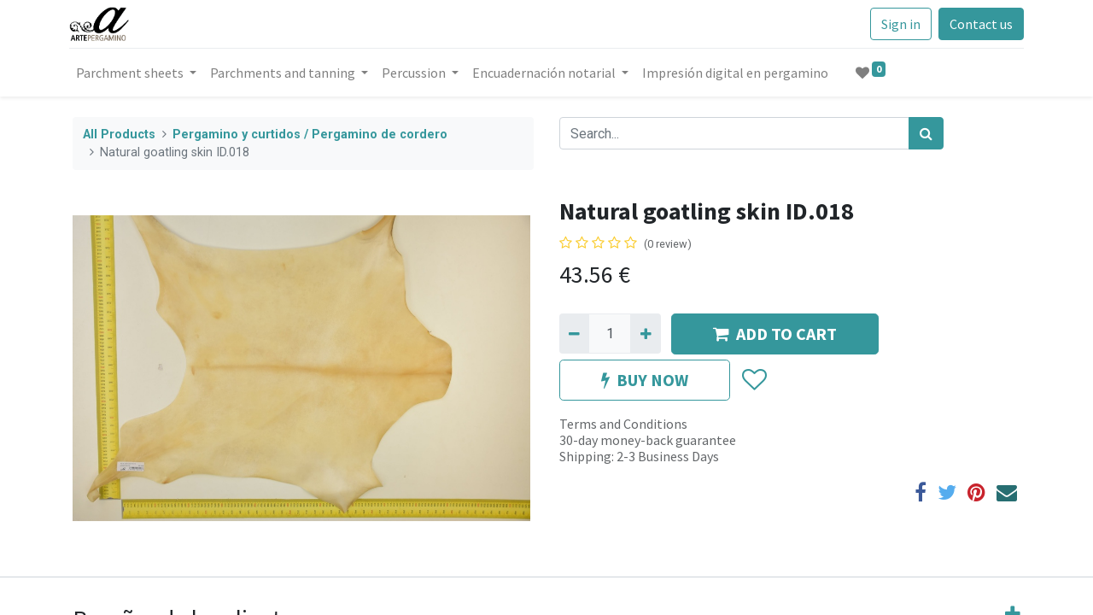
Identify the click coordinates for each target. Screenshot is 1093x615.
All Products (119, 134)
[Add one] (645, 333)
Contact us (977, 23)
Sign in (897, 23)
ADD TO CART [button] (775, 333)
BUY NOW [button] (644, 379)
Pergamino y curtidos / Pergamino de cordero (309, 134)
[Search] (926, 133)
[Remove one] (574, 333)
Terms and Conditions (623, 423)
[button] (753, 380)
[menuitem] (739, 73)
